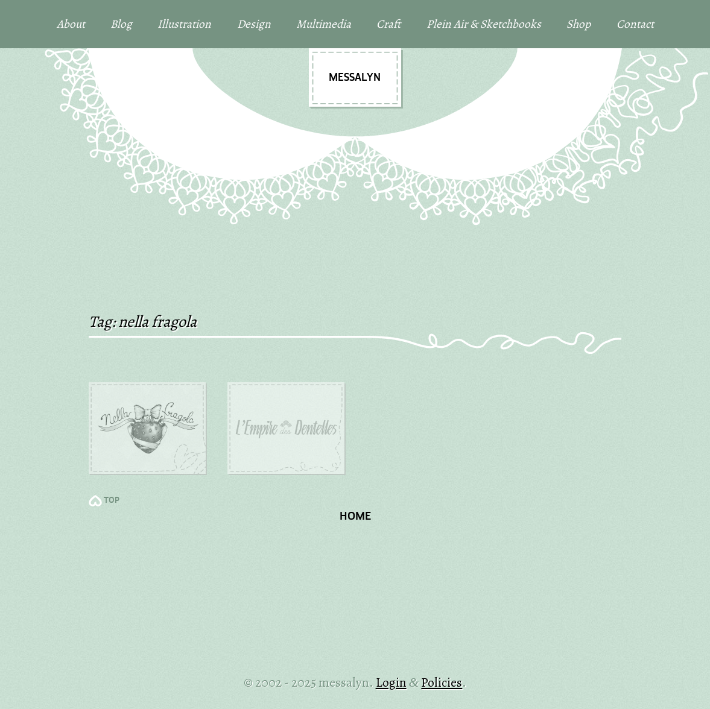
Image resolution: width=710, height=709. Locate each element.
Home (355, 517)
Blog (121, 24)
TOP (111, 500)
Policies (441, 682)
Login (391, 682)
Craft (388, 24)
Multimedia (323, 24)
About (71, 24)
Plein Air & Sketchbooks (483, 24)
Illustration (184, 24)
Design (254, 24)
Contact (635, 24)
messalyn (355, 78)
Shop (578, 24)
